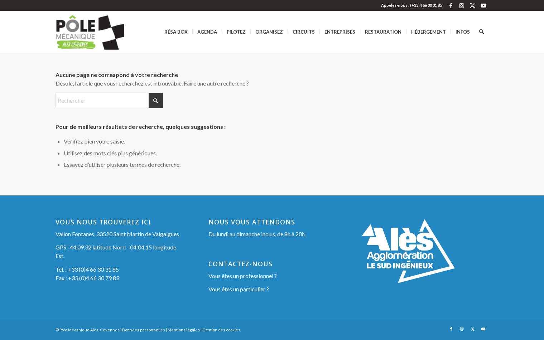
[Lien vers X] (472, 5)
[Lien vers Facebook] (451, 5)
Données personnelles (143, 329)
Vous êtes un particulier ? (238, 289)
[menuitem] (176, 32)
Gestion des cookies (221, 329)
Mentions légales (184, 329)
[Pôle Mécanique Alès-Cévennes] (102, 32)
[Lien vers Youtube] (483, 5)
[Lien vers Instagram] (462, 5)
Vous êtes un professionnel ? (242, 275)
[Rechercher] (481, 32)
